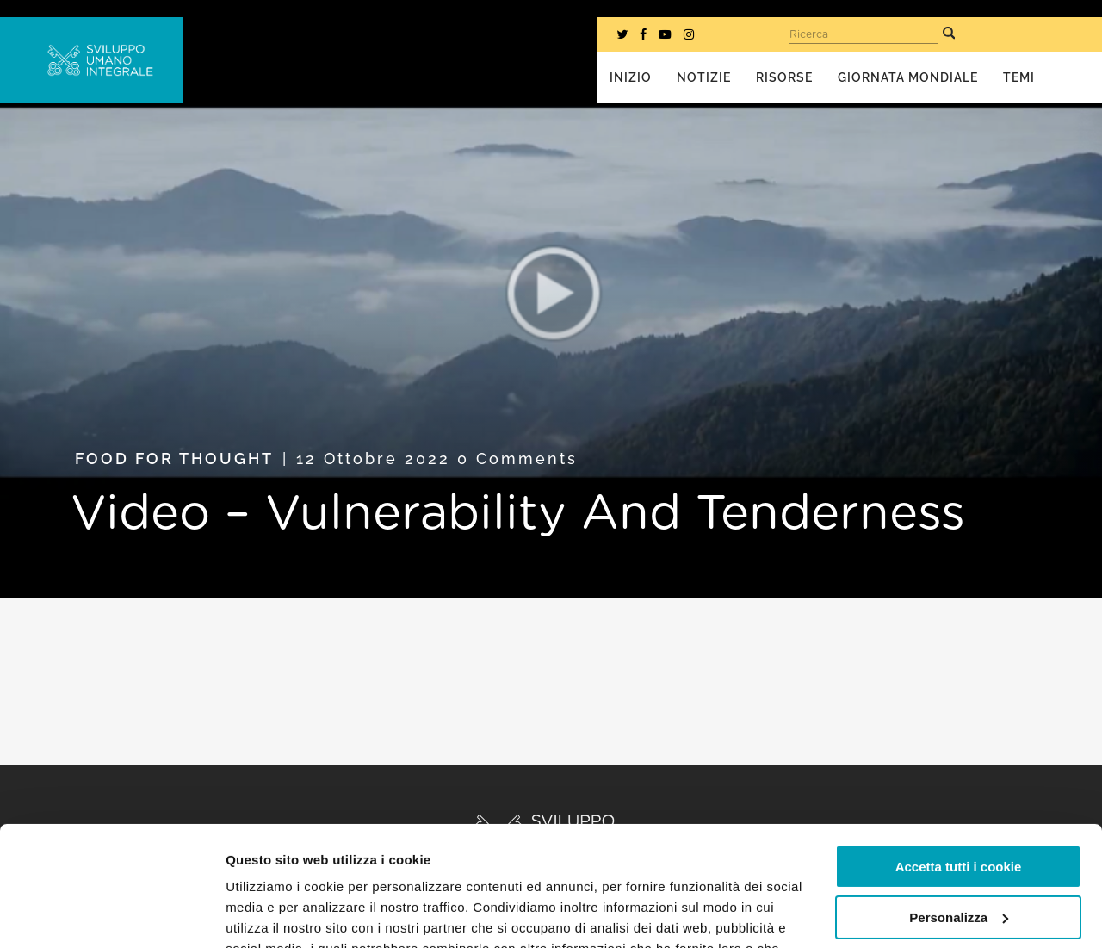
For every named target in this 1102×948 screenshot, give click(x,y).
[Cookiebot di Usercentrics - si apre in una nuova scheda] (111, 914)
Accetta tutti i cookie (958, 764)
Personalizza (958, 814)
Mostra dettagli (272, 914)
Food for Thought (174, 458)
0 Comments (517, 458)
